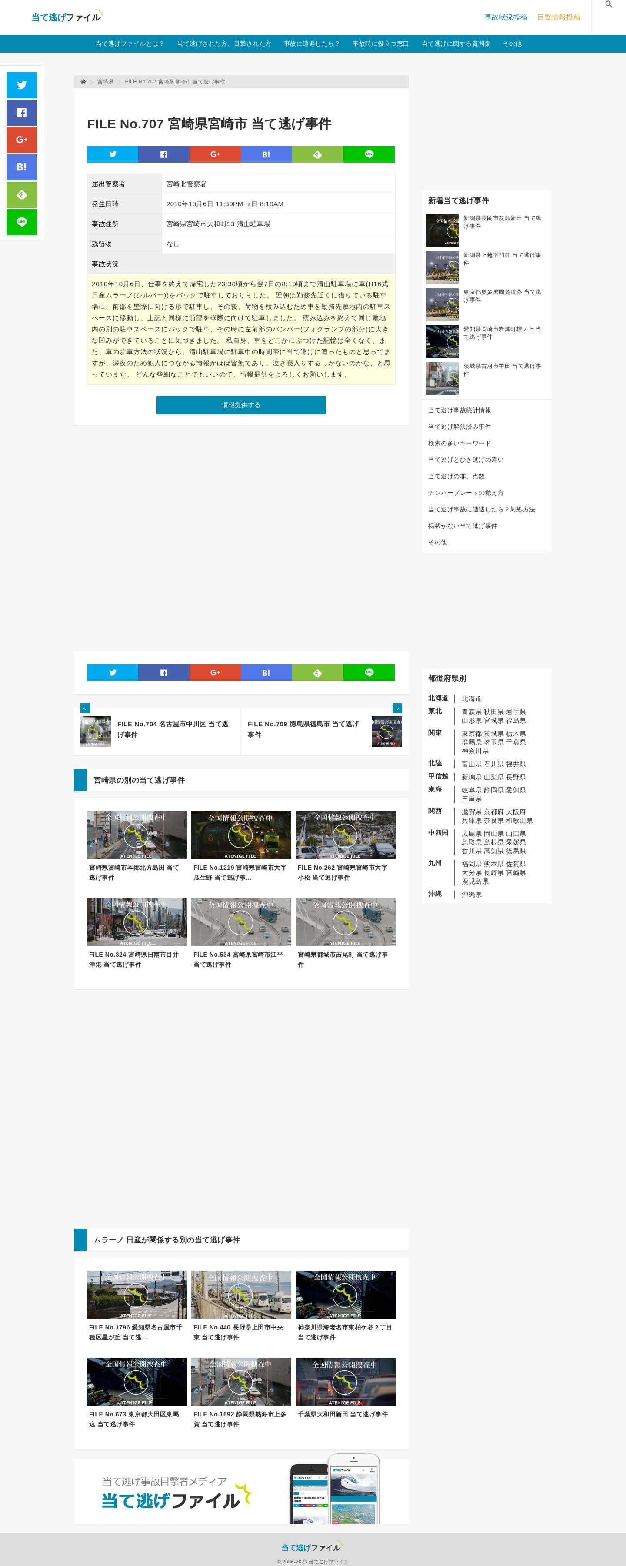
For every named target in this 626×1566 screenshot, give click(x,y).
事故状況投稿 (506, 17)
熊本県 (494, 864)
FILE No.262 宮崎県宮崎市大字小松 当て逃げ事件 (342, 872)
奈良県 (494, 820)
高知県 (494, 851)
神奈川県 (475, 751)
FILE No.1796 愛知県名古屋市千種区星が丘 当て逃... (135, 1332)
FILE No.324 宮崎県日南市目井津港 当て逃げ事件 (134, 959)
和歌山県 (519, 820)
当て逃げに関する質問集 (456, 43)
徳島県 (516, 851)
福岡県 (472, 864)
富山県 (472, 764)
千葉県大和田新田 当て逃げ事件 (343, 1414)
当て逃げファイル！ (67, 17)
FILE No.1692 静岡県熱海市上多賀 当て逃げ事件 (239, 1419)
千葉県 (516, 742)
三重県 (472, 798)
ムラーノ (108, 1240)
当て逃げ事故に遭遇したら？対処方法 (482, 509)
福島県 (516, 720)
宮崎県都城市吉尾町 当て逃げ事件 (343, 959)
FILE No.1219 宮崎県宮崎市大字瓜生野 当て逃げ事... (239, 872)
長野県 (516, 777)
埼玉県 (494, 742)
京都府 (494, 811)
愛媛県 (516, 842)
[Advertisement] (245, 98)
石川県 (494, 764)
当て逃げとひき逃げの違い (466, 459)
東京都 (472, 733)
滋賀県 (472, 811)
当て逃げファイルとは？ (130, 43)
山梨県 (494, 777)
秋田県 (494, 711)
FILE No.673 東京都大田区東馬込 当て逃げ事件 (134, 1419)
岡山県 (494, 833)
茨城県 (494, 733)
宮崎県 (516, 872)
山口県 (516, 833)
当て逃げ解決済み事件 (459, 426)
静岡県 (494, 790)
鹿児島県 (475, 881)
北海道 (472, 698)
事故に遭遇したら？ (312, 43)
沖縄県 (472, 894)
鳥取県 (472, 842)
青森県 (472, 711)
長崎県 (494, 872)
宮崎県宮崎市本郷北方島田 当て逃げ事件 (134, 872)
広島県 (472, 833)
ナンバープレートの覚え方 (466, 492)
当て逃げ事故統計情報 (459, 410)
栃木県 (516, 733)
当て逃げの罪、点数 (456, 476)
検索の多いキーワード (459, 443)
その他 (512, 43)
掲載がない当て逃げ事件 (463, 525)
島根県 (494, 842)
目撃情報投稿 (558, 17)
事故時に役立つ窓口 (381, 43)
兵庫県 (472, 820)
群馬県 (472, 742)
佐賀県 (516, 864)
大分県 (472, 872)
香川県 (472, 851)
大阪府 (516, 811)
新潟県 (472, 777)
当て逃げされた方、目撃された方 (224, 43)
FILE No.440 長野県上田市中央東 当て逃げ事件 (238, 1332)
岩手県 (516, 711)
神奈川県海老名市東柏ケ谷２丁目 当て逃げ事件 (345, 1332)
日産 (133, 1240)
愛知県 (516, 790)
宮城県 (494, 720)
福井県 (516, 764)
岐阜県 (472, 790)
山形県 (472, 720)
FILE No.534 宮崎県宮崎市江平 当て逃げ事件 (238, 959)
